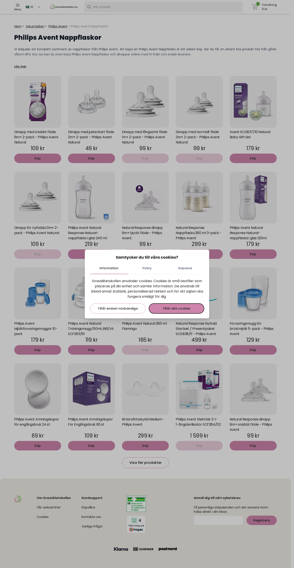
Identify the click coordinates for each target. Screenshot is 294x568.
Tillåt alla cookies (176, 308)
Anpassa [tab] (185, 268)
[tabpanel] (147, 295)
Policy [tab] (147, 268)
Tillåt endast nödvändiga (118, 308)
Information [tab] (109, 268)
